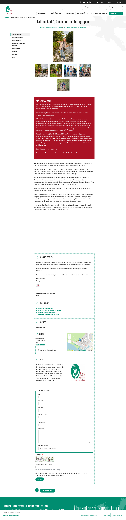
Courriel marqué (43, 446)
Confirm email (42, 414)
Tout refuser (105, 515)
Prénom (40, 401)
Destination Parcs (99, 13)
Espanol (122, 2)
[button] (63, 47)
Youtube (83, 2)
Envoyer (39, 479)
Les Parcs (41, 14)
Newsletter (100, 2)
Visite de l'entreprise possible (18, 45)
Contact (14, 52)
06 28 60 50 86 (40, 345)
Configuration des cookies (88, 515)
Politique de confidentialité (11, 515)
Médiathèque (82, 13)
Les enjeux (68, 14)
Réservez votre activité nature (47, 313)
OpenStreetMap (82, 350)
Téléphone (41, 422)
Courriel (40, 408)
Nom (39, 394)
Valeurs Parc (115, 13)
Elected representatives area (96, 8)
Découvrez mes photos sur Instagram (49, 310)
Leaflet (74, 350)
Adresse (15, 55)
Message (41, 429)
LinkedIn (86, 2)
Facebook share (37, 490)
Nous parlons (16, 41)
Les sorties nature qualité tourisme (48, 315)
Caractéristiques (17, 38)
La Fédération (55, 14)
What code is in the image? (43, 464)
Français (117, 2)
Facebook (80, 2)
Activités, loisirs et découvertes (52, 27)
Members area (116, 8)
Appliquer (63, 7)
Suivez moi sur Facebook (45, 308)
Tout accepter (118, 515)
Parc (13, 58)
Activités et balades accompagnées (75, 27)
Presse (109, 2)
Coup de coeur (17, 35)
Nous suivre (16, 49)
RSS (89, 2)
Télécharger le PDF (48, 491)
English (120, 2)
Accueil (6, 18)
